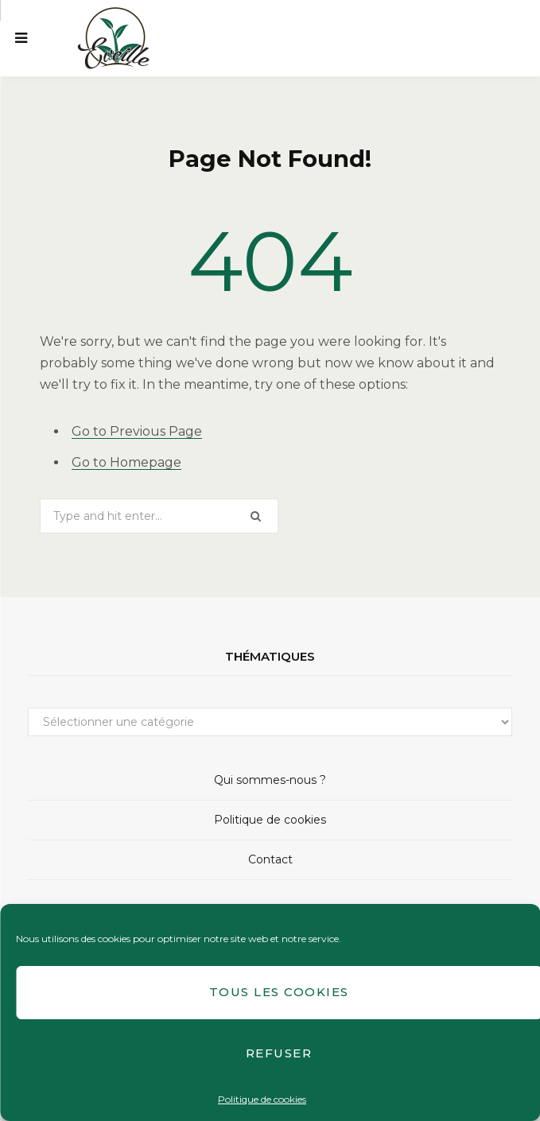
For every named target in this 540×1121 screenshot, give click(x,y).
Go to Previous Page (137, 431)
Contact (270, 859)
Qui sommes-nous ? (270, 780)
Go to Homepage (126, 462)
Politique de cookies (262, 1099)
